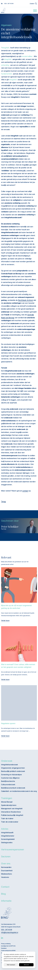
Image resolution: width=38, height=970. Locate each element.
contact (25, 491)
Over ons (5, 863)
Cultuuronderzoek (8, 785)
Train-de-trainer (7, 818)
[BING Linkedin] (2, 938)
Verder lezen (5, 620)
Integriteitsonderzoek (9, 765)
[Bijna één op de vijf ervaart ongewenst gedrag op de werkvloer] (19, 585)
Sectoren (5, 856)
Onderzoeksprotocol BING (8, 950)
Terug (3, 501)
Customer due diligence (10, 778)
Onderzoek (6, 761)
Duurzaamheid (6, 871)
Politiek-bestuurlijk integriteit (12, 815)
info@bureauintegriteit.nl (9, 932)
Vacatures (5, 877)
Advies (4, 828)
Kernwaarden (6, 867)
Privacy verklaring (6, 943)
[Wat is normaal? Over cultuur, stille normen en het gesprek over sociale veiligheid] (19, 644)
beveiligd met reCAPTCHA (8, 946)
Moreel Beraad (6, 802)
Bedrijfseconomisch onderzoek (13, 788)
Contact (5, 886)
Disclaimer (4, 948)
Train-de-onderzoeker (9, 822)
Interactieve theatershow (11, 812)
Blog (3, 893)
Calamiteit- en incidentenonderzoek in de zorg (19, 791)
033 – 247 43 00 (6, 929)
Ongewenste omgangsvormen (13, 768)
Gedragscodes (6, 842)
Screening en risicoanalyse (11, 775)
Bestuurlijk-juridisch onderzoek (13, 771)
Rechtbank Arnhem (25, 300)
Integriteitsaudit (7, 832)
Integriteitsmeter (7, 836)
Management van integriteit (11, 809)
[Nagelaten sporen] (19, 703)
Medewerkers (6, 874)
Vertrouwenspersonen (12, 849)
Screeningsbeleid (8, 839)
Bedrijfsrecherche (8, 781)
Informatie (6, 900)
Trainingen (6, 798)
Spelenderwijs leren (8, 805)
